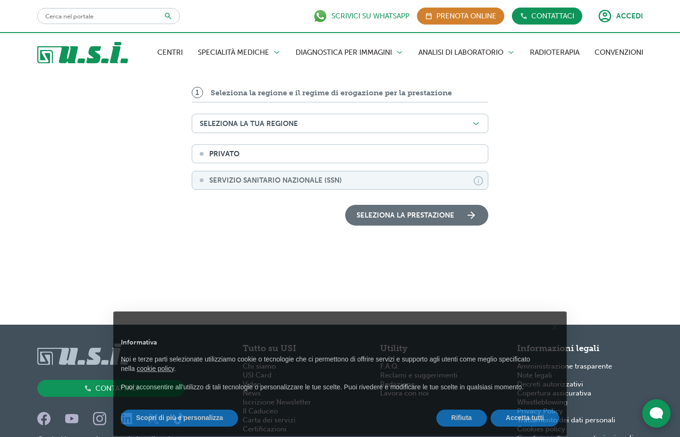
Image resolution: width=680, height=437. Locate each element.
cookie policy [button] (155, 383)
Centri (170, 52)
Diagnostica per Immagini (349, 52)
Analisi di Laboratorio (466, 52)
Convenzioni (619, 52)
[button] (554, 342)
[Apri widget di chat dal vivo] (656, 413)
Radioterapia (554, 52)
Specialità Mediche (239, 52)
